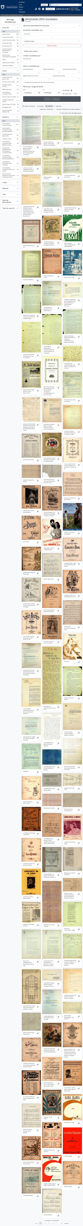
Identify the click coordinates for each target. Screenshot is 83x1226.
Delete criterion (52, 45)
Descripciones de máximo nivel (32, 82)
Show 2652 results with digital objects (70, 113)
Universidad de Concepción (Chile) (10, 93)
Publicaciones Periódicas (10, 63)
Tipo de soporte (8, 208)
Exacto (75, 93)
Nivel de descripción (6, 201)
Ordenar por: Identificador (47, 109)
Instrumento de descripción (69, 69)
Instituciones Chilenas (10, 66)
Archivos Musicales (10, 43)
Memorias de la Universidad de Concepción (10, 55)
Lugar (4, 182)
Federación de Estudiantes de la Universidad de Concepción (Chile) (10, 150)
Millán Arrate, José (10, 90)
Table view (57, 106)
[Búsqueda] (66, 5)
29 (61, 1223)
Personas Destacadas (10, 37)
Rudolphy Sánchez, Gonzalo (10, 85)
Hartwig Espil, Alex (10, 108)
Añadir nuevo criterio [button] (30, 51)
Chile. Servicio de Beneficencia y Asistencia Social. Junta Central (10, 175)
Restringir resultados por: (10, 20)
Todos (3, 31)
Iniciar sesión (49, 9)
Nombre (5, 117)
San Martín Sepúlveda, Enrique (10, 100)
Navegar (44, 5)
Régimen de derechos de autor (30, 76)
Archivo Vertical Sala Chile (10, 40)
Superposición (67, 93)
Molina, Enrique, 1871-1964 (10, 105)
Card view (49, 106)
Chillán (10, 60)
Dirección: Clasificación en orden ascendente (68, 109)
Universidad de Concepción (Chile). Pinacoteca (10, 163)
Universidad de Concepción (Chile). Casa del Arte (10, 169)
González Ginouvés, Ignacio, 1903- (10, 78)
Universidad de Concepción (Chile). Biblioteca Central (10, 143)
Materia (5, 188)
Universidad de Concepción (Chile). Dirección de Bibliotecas (10, 157)
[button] (36, 9)
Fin (43, 89)
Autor (4, 71)
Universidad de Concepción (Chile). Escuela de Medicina (10, 129)
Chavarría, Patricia (10, 139)
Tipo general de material (59, 76)
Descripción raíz (27, 58)
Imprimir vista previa (28, 106)
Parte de (5, 27)
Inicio (24, 89)
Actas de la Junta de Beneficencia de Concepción (10, 50)
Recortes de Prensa (10, 46)
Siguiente (66, 1223)
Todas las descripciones (48, 82)
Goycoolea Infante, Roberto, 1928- (10, 111)
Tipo (4, 194)
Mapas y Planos (10, 34)
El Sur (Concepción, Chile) (10, 82)
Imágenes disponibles (48, 69)
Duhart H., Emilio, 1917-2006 (10, 97)
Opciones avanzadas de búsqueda (36, 25)
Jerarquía (40, 106)
